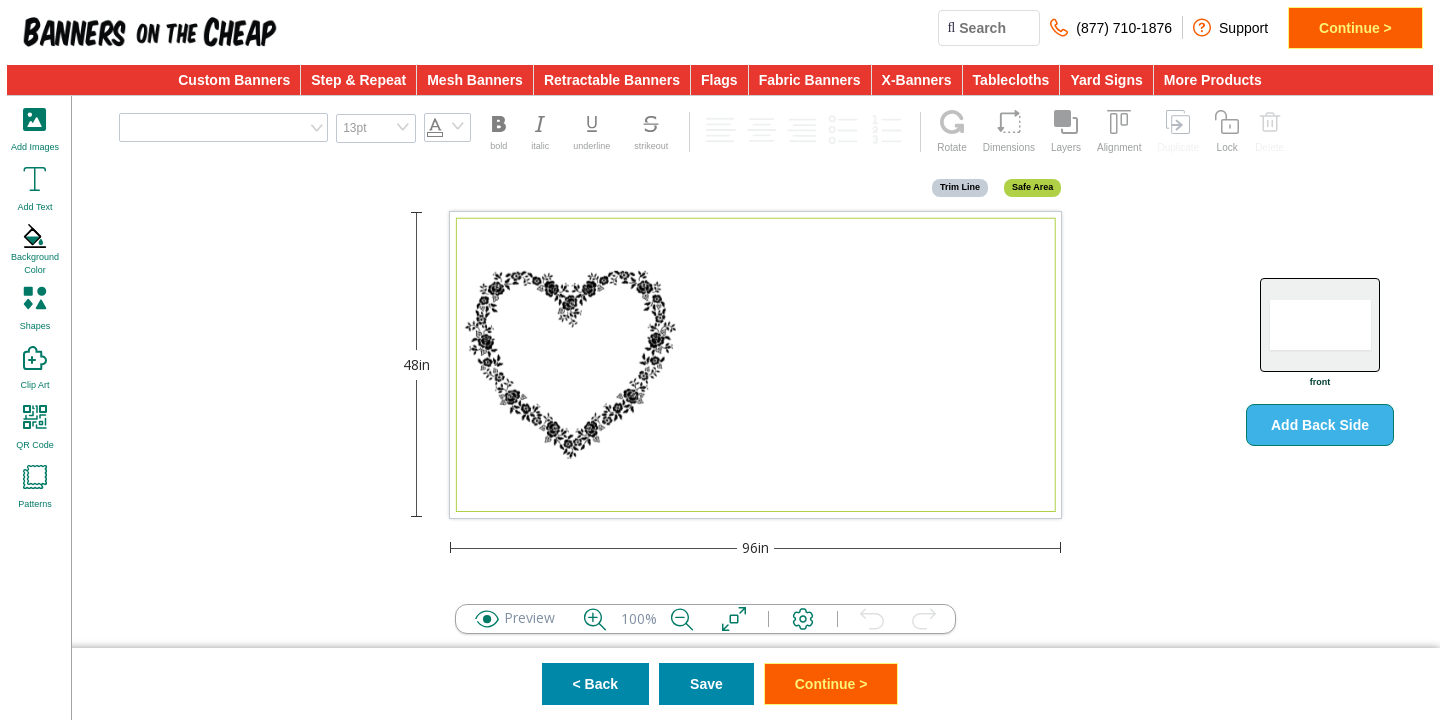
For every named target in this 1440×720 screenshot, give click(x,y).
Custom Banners (234, 80)
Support (1230, 27)
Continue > (1355, 28)
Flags (719, 80)
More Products (1213, 80)
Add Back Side (1320, 425)
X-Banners (917, 80)
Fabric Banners (810, 80)
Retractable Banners (612, 80)
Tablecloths (1011, 80)
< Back (596, 684)
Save (706, 684)
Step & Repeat (358, 80)
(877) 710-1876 (1111, 27)
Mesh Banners (475, 80)
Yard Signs (1106, 80)
